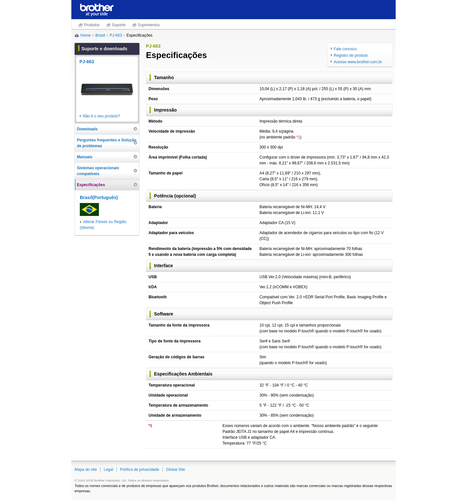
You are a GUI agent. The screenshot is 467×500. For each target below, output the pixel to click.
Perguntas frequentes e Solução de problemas (106, 143)
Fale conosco (345, 49)
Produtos (92, 25)
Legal (108, 469)
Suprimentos (149, 25)
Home (85, 35)
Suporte (119, 25)
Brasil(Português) (99, 197)
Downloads (87, 129)
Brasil (100, 35)
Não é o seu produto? (101, 116)
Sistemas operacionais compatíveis (98, 171)
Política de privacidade (139, 469)
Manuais (84, 157)
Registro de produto (351, 55)
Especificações (91, 185)
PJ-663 (116, 35)
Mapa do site (86, 469)
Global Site (175, 469)
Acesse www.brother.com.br (358, 62)
